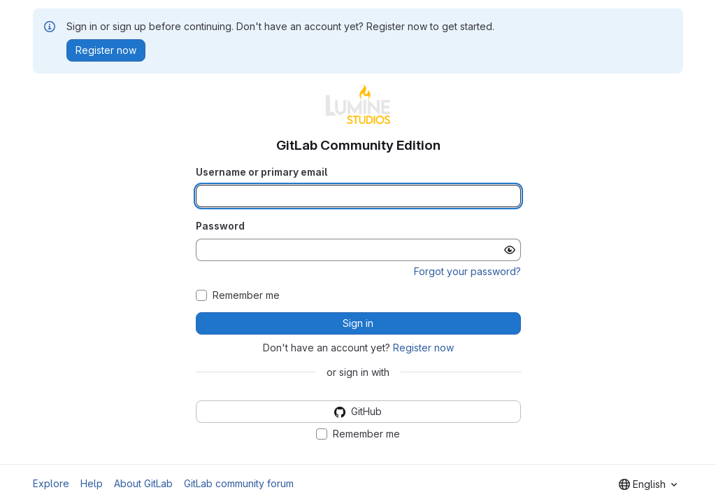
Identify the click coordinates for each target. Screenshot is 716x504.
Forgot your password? (467, 271)
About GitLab (143, 483)
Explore (51, 483)
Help (91, 483)
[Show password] (510, 250)
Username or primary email (261, 172)
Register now (423, 348)
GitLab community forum (239, 483)
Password (220, 226)
